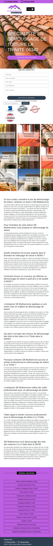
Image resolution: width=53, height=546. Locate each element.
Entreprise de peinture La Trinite (26, 485)
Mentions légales (26, 544)
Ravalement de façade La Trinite (26, 506)
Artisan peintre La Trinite (26, 492)
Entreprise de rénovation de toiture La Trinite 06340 (26, 531)
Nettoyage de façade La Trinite (26, 503)
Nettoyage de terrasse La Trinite (26, 499)
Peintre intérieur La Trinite (26, 513)
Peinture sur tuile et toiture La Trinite (27, 517)
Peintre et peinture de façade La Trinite (26, 481)
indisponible (11, 1)
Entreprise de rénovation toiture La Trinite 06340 (26, 528)
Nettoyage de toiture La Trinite (26, 510)
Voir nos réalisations (26, 57)
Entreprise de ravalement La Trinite (26, 496)
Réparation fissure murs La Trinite (26, 524)
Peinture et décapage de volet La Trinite (26, 488)
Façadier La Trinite (26, 521)
